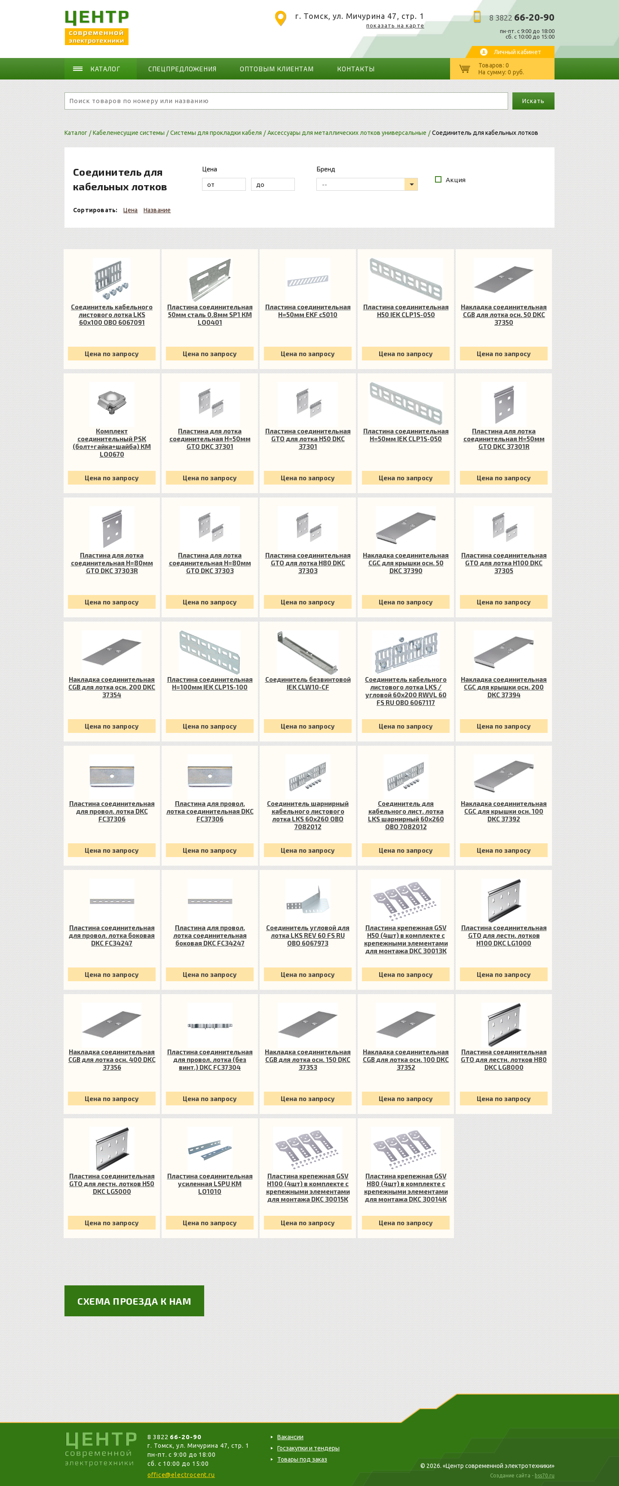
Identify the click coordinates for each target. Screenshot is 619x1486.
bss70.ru (545, 1475)
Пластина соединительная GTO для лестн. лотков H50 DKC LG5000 (112, 1183)
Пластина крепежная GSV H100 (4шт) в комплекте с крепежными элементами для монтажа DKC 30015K (308, 1187)
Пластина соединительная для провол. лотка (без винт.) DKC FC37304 (210, 1059)
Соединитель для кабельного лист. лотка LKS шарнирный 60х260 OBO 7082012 (406, 814)
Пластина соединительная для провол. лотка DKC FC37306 (112, 811)
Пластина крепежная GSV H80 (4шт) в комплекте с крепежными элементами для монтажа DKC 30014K (406, 1187)
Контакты (356, 69)
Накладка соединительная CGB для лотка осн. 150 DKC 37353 (308, 1059)
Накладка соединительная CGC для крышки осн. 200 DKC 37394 (504, 687)
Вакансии (290, 1437)
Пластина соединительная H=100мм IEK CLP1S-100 (210, 683)
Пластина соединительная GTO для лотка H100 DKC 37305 (504, 562)
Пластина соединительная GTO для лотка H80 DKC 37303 (308, 562)
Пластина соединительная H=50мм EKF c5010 (308, 310)
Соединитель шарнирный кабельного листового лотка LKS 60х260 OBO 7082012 (308, 814)
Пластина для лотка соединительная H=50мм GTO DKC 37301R (504, 438)
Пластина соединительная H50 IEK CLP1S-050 (406, 310)
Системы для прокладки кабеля (216, 132)
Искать (533, 101)
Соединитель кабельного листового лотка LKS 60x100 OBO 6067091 (112, 314)
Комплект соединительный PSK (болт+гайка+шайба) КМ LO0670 (112, 442)
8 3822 (522, 17)
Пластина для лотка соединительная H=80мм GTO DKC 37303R (112, 562)
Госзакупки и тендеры (308, 1448)
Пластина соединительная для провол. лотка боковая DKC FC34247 (112, 935)
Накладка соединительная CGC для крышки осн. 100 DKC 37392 (504, 811)
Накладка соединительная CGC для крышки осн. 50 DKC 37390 (406, 562)
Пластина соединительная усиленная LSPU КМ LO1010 (210, 1183)
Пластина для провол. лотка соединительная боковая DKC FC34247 (210, 935)
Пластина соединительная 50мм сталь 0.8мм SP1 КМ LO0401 (210, 314)
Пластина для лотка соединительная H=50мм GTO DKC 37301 (210, 438)
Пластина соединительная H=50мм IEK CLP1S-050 (406, 434)
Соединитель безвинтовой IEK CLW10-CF (308, 683)
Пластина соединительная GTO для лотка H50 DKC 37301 (308, 438)
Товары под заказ (302, 1459)
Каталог (105, 69)
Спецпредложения (182, 69)
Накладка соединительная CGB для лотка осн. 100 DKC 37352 (406, 1059)
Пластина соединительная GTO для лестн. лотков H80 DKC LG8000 (504, 1059)
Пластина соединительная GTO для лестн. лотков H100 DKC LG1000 (504, 935)
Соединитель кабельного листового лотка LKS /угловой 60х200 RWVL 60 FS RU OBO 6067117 (406, 690)
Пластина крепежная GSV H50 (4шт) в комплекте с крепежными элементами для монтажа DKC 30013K (406, 939)
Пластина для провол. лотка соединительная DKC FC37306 (210, 811)
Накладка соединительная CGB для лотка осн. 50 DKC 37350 (504, 314)
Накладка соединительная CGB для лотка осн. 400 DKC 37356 (112, 1059)
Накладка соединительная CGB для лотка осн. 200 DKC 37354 (111, 687)
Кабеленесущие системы (129, 132)
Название (157, 210)
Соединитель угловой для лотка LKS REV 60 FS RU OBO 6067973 (307, 935)
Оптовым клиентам (277, 69)
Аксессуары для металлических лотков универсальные (346, 132)
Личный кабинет (517, 52)
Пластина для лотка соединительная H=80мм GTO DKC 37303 (210, 562)
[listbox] (367, 184)
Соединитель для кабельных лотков (485, 132)
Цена (130, 210)
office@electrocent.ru (181, 1474)
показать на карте (395, 25)
